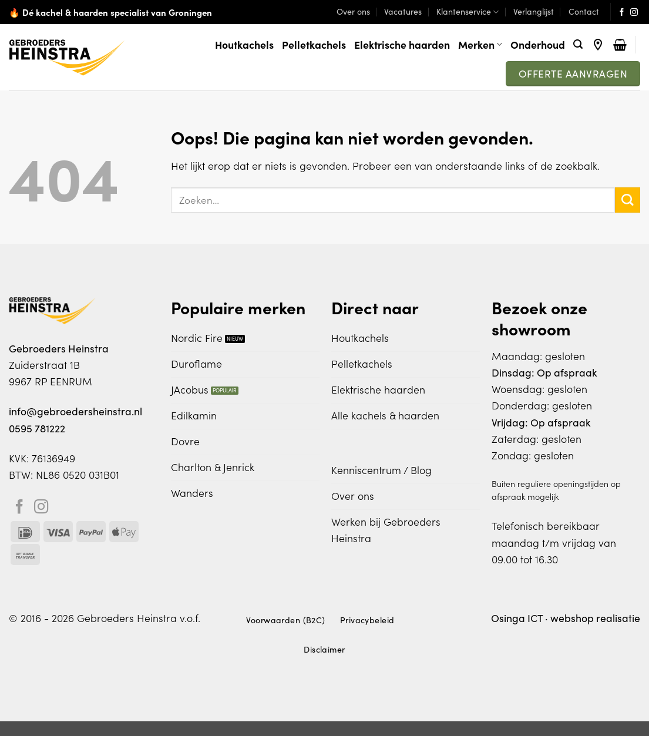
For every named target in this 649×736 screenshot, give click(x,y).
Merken (480, 44)
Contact (584, 11)
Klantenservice (467, 12)
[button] (578, 44)
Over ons (353, 11)
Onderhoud (537, 44)
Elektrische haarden (402, 44)
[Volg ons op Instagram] (634, 12)
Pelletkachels (314, 44)
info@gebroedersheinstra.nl (75, 411)
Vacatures (403, 11)
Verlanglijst (533, 11)
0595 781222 (37, 428)
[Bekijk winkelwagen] (620, 45)
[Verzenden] (627, 200)
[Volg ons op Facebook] (622, 12)
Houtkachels (244, 44)
